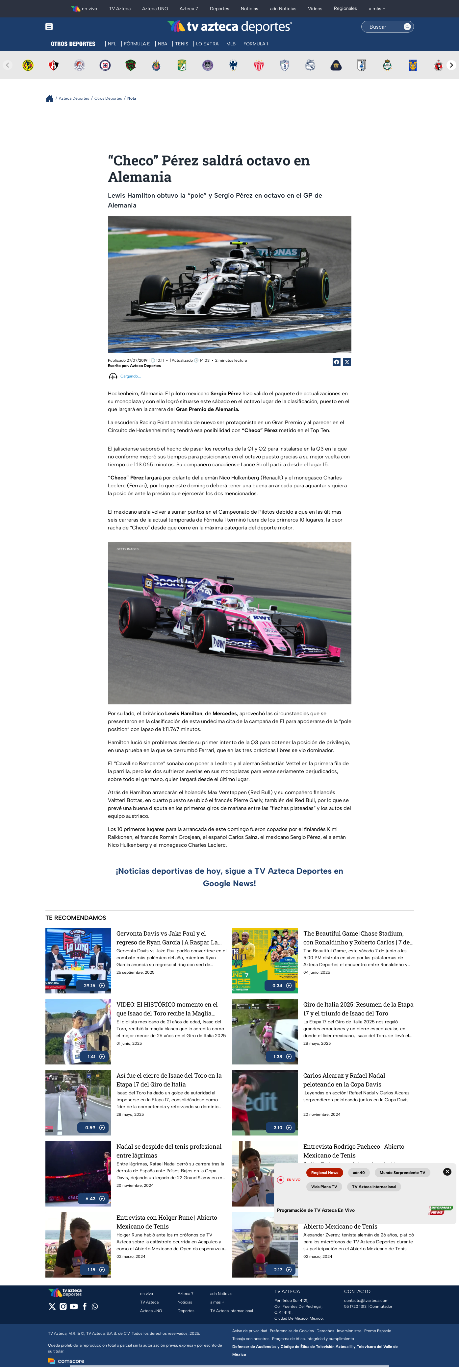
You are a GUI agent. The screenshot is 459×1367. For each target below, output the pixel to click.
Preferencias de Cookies (292, 1331)
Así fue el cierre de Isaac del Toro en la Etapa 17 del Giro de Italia (169, 1079)
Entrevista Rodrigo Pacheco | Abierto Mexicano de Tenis (353, 1150)
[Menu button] (71, 27)
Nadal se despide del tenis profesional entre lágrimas (169, 1150)
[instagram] (63, 1309)
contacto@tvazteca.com (366, 1300)
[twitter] (52, 1309)
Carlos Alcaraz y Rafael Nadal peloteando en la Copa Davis (344, 1079)
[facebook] (85, 1309)
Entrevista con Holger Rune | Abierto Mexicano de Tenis (166, 1221)
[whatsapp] (94, 1308)
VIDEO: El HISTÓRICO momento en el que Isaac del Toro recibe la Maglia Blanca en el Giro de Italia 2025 (167, 1008)
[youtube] (74, 1309)
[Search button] (407, 26)
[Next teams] (451, 65)
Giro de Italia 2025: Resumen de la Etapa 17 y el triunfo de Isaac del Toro (358, 1008)
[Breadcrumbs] (52, 98)
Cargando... (130, 376)
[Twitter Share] (347, 362)
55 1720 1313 (355, 1306)
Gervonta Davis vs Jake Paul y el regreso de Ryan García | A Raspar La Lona (167, 937)
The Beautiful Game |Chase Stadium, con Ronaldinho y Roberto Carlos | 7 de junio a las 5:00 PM (356, 937)
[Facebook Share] (337, 362)
